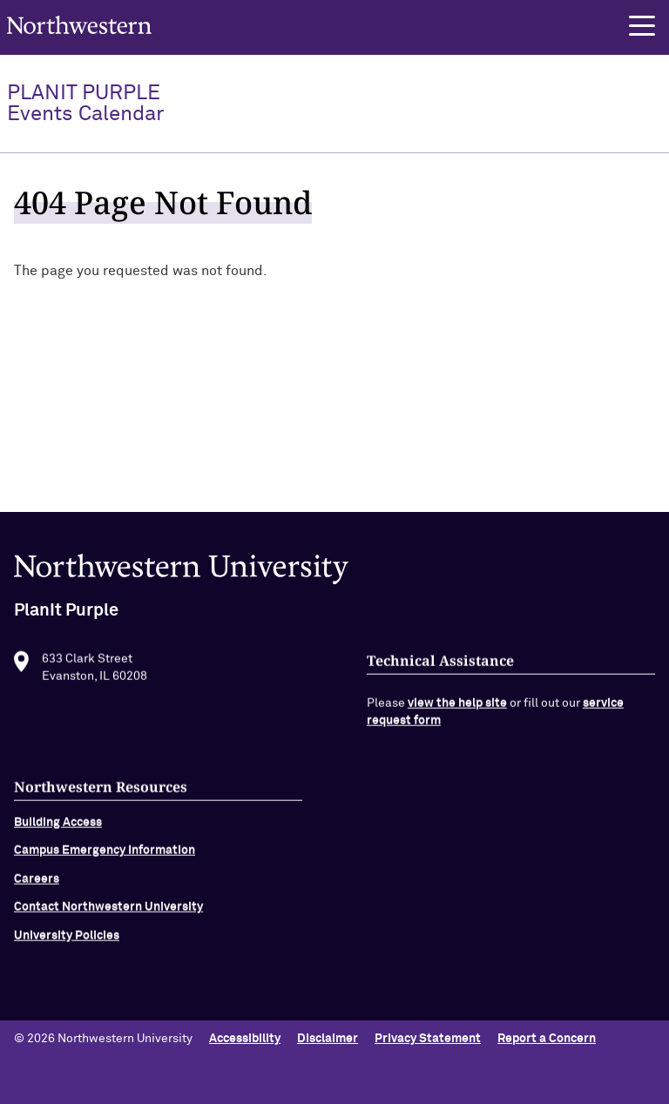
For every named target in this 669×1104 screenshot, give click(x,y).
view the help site (457, 709)
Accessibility (244, 1039)
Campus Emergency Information (104, 856)
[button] (642, 26)
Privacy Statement (428, 1039)
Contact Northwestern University (108, 912)
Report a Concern (546, 1039)
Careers (36, 884)
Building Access (58, 827)
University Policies (66, 940)
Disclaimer (327, 1039)
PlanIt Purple (85, 104)
